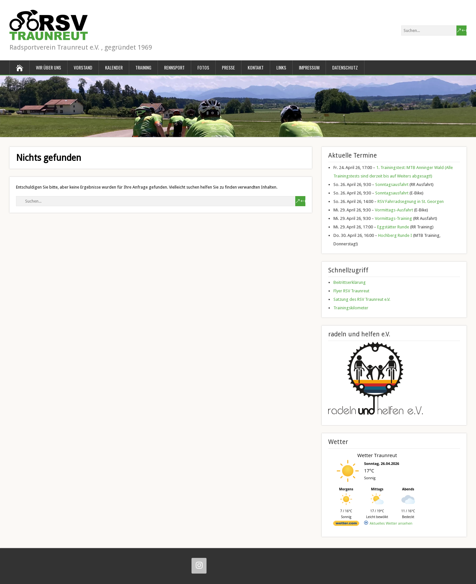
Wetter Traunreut (377, 455)
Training (143, 67)
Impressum (309, 67)
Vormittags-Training (393, 218)
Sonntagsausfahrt (391, 184)
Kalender (114, 67)
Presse (228, 67)
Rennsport (174, 67)
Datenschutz (345, 67)
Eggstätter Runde (393, 226)
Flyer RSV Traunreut (351, 290)
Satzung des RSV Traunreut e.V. (361, 299)
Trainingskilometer (350, 307)
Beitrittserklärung (349, 282)
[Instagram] (199, 566)
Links (281, 67)
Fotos (203, 67)
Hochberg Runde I (395, 235)
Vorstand (83, 67)
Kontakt (256, 67)
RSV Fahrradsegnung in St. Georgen (410, 201)
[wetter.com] (346, 524)
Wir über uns (48, 67)
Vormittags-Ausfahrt (394, 209)
